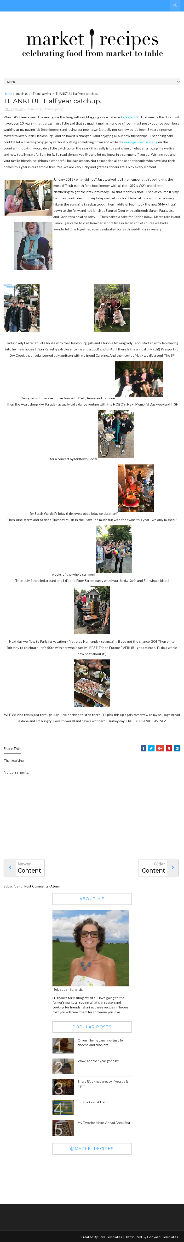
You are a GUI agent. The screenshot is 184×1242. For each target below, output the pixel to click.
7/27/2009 (130, 117)
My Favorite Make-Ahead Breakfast (104, 1123)
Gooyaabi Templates (162, 1237)
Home (8, 94)
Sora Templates (110, 1237)
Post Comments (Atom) (42, 886)
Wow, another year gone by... (99, 1061)
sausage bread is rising (140, 142)
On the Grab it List (92, 1102)
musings (22, 94)
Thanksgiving (42, 94)
